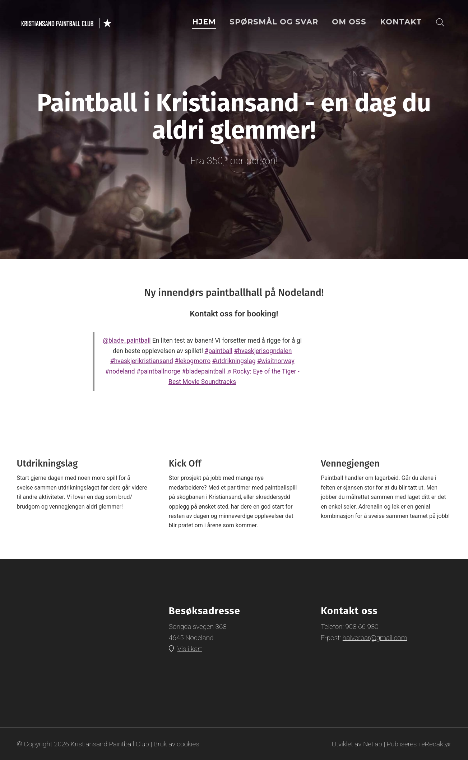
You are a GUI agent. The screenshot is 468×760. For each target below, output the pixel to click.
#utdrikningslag (233, 361)
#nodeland (120, 371)
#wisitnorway (276, 361)
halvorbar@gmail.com (375, 638)
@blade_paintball (126, 340)
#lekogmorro (192, 361)
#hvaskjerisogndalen (263, 350)
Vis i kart (190, 649)
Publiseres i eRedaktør (418, 744)
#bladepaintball (203, 371)
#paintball (219, 350)
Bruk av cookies (177, 744)
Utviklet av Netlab (356, 744)
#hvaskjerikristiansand (141, 361)
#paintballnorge (158, 371)
